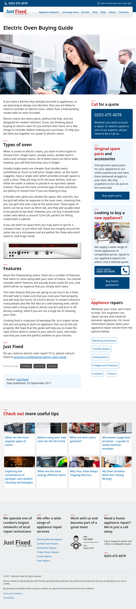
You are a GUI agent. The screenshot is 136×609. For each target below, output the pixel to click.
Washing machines (104, 340)
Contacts (124, 12)
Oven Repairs (43, 560)
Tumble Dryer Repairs (47, 543)
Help (94, 12)
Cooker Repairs (44, 556)
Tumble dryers (101, 349)
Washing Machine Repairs (50, 539)
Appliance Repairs (49, 12)
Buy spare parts (112, 195)
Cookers (97, 373)
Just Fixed (22, 379)
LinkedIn (52, 366)
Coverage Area (70, 12)
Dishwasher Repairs (46, 547)
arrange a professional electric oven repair (40, 357)
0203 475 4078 (17, 3)
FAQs (103, 12)
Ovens (112, 373)
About (112, 12)
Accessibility (8, 597)
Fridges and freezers (105, 365)
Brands (85, 12)
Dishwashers (100, 357)
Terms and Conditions (12, 593)
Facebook (39, 366)
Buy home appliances (112, 283)
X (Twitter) (26, 366)
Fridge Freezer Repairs (48, 552)
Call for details (112, 270)
